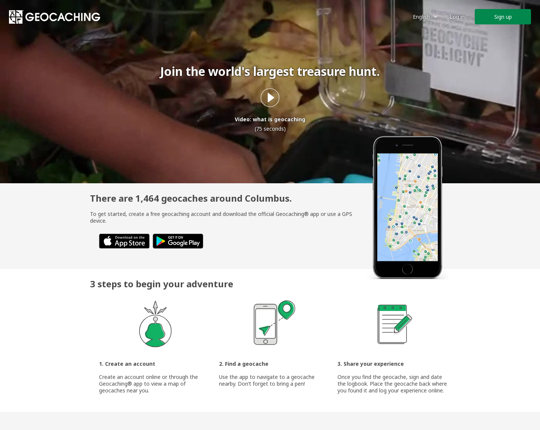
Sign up (503, 16)
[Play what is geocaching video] (270, 97)
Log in (457, 16)
